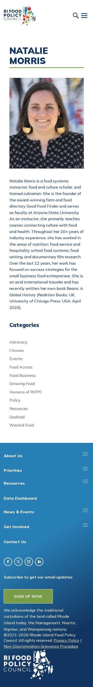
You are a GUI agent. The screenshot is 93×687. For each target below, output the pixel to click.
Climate (16, 350)
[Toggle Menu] (84, 15)
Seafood (17, 416)
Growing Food (22, 383)
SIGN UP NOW (28, 596)
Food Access (20, 367)
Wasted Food (21, 425)
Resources (18, 408)
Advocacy (18, 342)
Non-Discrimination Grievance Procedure (41, 646)
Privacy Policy (66, 640)
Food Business (22, 375)
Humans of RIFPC (25, 391)
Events (16, 358)
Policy (15, 400)
